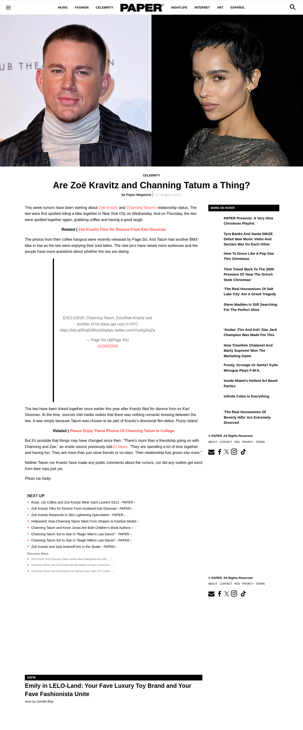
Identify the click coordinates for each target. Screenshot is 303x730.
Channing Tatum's (141, 208)
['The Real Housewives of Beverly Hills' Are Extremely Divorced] (215, 415)
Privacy (247, 441)
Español (237, 7)
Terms (260, 441)
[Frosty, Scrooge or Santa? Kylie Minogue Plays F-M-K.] (215, 368)
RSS (237, 441)
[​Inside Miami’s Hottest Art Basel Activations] (215, 384)
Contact (226, 441)
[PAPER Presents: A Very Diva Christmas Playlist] (215, 221)
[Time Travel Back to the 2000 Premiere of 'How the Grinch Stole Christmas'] (215, 272)
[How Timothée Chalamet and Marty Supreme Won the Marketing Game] (215, 349)
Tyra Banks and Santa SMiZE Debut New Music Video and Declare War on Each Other (248, 239)
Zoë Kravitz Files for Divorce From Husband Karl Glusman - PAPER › (82, 508)
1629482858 (107, 346)
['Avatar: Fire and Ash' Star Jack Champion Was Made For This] (215, 333)
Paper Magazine (138, 195)
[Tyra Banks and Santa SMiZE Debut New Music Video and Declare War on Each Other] (215, 237)
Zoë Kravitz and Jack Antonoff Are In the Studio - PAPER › (74, 547)
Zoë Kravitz (108, 208)
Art (220, 7)
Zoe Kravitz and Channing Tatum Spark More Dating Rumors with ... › (71, 559)
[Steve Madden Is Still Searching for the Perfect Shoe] (215, 308)
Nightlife (179, 7)
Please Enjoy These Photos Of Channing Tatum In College (122, 431)
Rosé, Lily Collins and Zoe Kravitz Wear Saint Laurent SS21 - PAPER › (83, 502)
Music (63, 7)
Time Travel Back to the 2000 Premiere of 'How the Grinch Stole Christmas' (249, 274)
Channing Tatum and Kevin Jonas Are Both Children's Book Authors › (82, 528)
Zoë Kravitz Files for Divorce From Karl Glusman (122, 229)
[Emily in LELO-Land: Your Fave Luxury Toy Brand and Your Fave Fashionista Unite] (113, 630)
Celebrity (104, 7)
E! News (120, 447)
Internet (202, 7)
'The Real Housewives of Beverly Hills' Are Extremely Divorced (247, 417)
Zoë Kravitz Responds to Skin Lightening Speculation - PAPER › (78, 515)
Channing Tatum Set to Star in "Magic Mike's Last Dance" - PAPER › (81, 534)
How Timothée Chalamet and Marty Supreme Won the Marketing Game (248, 350)
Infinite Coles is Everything (246, 396)
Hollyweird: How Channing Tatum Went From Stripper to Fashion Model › (84, 521)
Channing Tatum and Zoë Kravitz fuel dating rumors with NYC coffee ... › (73, 571)
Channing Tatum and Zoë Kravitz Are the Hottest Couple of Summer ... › (72, 565)
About (212, 441)
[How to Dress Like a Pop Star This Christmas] (215, 257)
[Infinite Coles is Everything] (215, 400)
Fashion (82, 7)
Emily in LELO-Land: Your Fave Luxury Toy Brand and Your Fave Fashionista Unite (108, 689)
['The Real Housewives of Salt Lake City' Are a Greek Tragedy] (215, 292)
